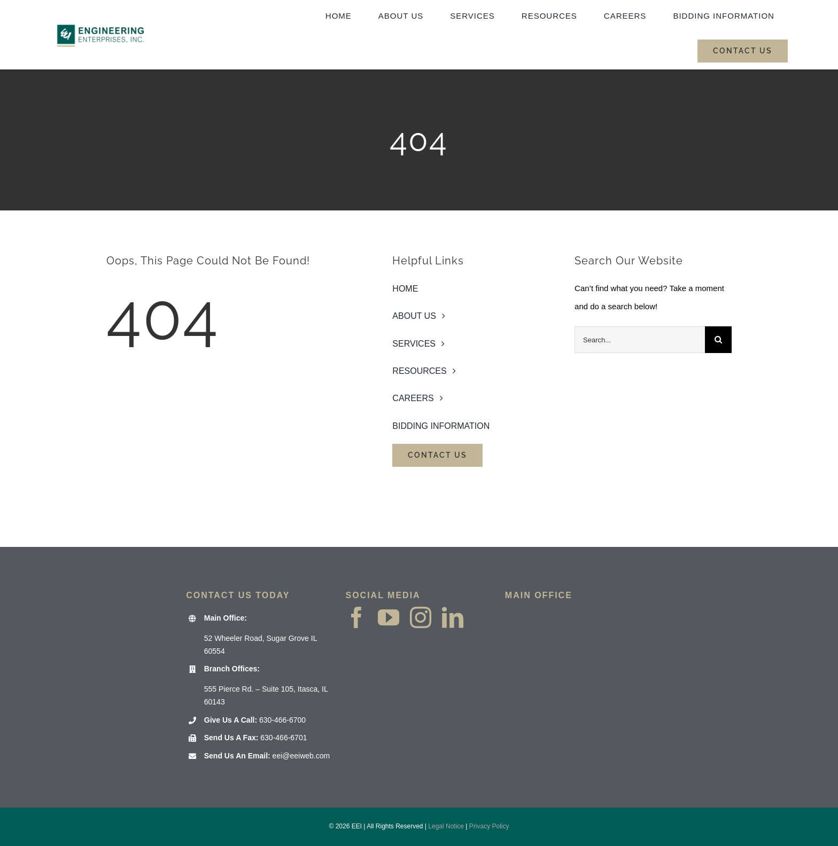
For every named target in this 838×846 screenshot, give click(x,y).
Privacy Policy (489, 826)
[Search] (718, 339)
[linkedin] (452, 617)
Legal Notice (446, 826)
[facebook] (356, 617)
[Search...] (640, 339)
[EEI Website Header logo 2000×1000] (101, 13)
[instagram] (420, 617)
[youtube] (388, 617)
